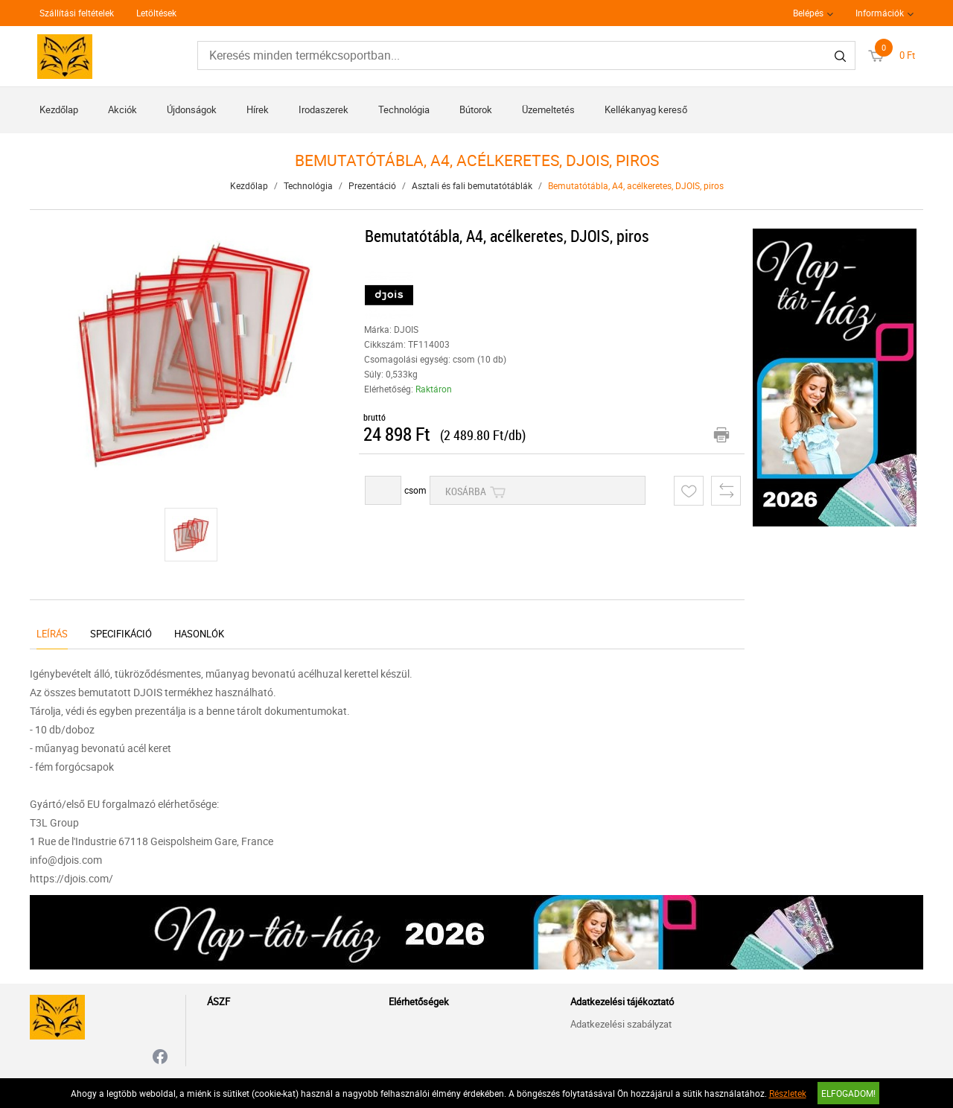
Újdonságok (192, 109)
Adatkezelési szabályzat (621, 1024)
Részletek (787, 1093)
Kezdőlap (58, 109)
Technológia (404, 109)
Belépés (808, 13)
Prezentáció (372, 185)
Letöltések (156, 13)
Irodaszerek (323, 109)
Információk (879, 13)
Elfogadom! (848, 1093)
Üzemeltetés (548, 109)
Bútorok (475, 109)
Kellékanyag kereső (646, 109)
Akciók (122, 109)
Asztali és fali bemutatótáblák (472, 185)
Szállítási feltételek (76, 13)
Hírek (257, 109)
